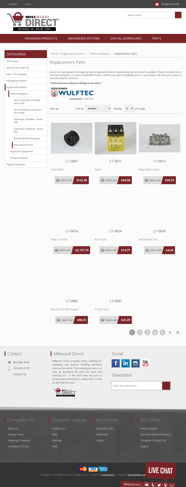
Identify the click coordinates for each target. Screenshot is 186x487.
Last (178, 332)
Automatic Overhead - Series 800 (28, 130)
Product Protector (19, 157)
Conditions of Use (18, 446)
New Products (148, 428)
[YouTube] (145, 363)
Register (13, 4)
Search (144, 446)
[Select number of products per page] (128, 108)
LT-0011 (115, 161)
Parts (156, 38)
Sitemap (57, 440)
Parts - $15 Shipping (17, 74)
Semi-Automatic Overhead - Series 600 (28, 111)
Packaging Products (41, 38)
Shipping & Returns (19, 440)
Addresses (102, 434)
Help (54, 446)
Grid (63, 108)
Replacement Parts (23, 144)
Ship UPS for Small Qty (18, 67)
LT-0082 (72, 301)
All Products (13, 61)
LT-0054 (115, 231)
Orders (100, 440)
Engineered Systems (84, 38)
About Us (13, 428)
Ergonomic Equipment (21, 151)
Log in (28, 4)
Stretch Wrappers (19, 93)
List (70, 108)
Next (170, 332)
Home (54, 53)
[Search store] (150, 15)
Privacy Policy (16, 434)
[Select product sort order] (98, 108)
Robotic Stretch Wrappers (27, 138)
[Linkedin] (126, 363)
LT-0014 (72, 231)
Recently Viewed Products (155, 434)
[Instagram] (135, 363)
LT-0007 (72, 161)
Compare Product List (153, 440)
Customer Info (104, 428)
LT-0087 (115, 301)
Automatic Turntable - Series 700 (28, 121)
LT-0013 (159, 161)
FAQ (54, 434)
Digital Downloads (126, 38)
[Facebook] (116, 363)
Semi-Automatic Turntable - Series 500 (28, 102)
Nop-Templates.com (136, 474)
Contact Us (19, 374)
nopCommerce (108, 474)
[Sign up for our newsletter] (137, 386)
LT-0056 (159, 231)
